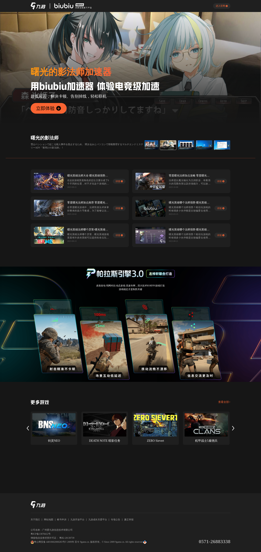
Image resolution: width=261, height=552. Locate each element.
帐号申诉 (61, 519)
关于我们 (35, 519)
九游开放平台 (77, 519)
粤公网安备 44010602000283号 (48, 542)
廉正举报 (128, 519)
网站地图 (48, 519)
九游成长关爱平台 (97, 519)
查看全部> (224, 402)
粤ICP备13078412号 (41, 534)
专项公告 (115, 519)
